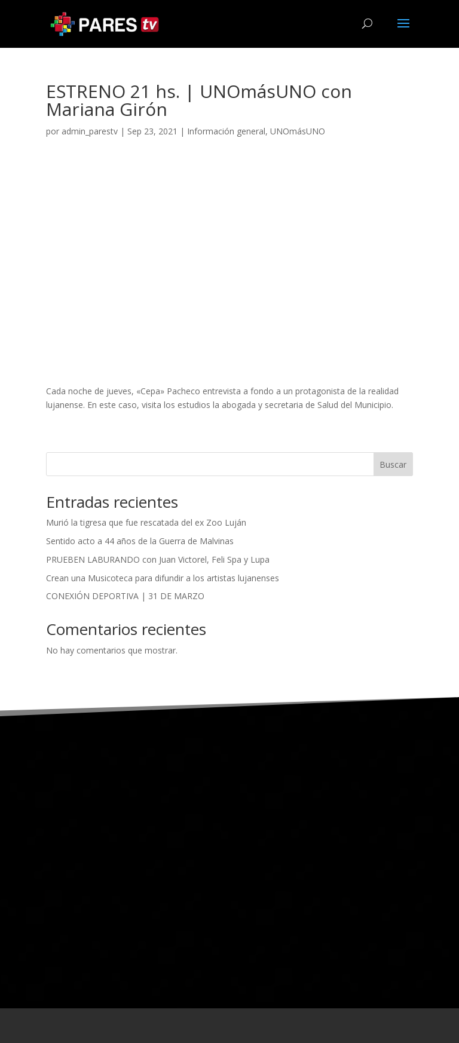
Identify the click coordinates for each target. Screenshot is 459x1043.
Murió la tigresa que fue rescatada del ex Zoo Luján (146, 522)
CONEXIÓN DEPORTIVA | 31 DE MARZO (125, 596)
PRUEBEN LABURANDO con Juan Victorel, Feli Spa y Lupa (158, 559)
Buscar (393, 464)
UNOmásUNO (297, 131)
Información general (226, 131)
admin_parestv (90, 131)
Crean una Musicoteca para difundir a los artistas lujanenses (162, 578)
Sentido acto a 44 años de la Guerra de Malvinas (140, 541)
